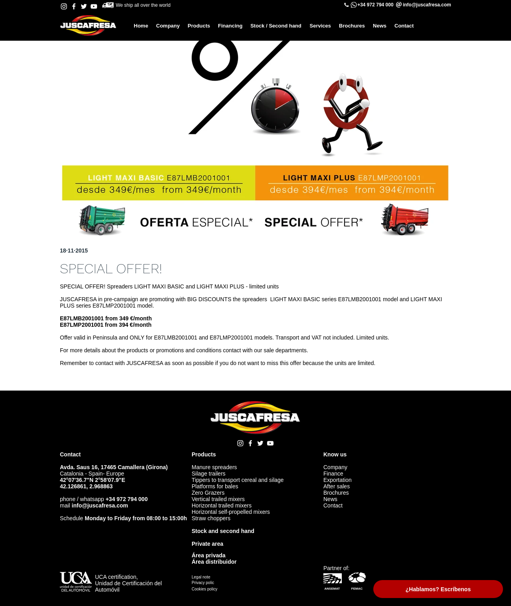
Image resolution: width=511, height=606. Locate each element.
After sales (336, 486)
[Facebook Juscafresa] (74, 6)
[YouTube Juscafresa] (94, 6)
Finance (333, 473)
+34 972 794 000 (375, 5)
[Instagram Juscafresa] (64, 6)
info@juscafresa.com (100, 505)
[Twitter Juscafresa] (84, 6)
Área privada (209, 555)
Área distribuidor (214, 562)
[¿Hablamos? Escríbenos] (438, 589)
